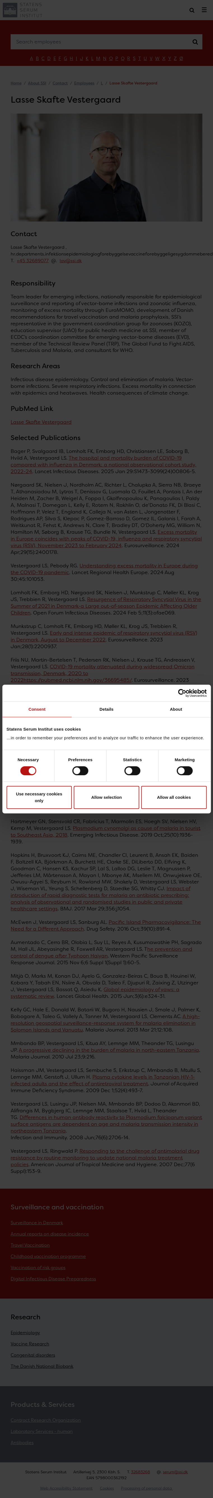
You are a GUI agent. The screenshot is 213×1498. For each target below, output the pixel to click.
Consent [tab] (37, 709)
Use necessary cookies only (39, 797)
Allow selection (106, 797)
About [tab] (176, 709)
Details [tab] (107, 709)
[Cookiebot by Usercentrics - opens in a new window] (182, 693)
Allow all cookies (174, 797)
